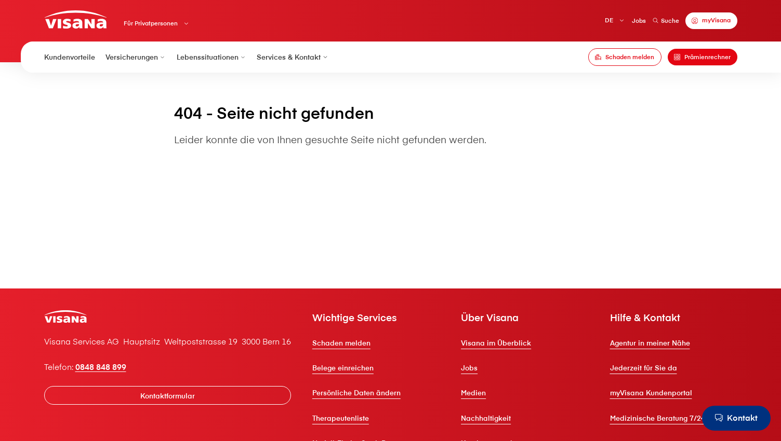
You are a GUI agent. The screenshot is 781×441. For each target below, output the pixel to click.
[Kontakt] (736, 418)
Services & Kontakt (293, 56)
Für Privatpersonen (151, 23)
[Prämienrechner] (702, 57)
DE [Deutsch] (609, 20)
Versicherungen (135, 56)
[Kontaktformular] (167, 395)
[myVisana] (711, 20)
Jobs (639, 20)
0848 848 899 (100, 367)
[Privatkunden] (75, 19)
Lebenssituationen (212, 56)
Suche (666, 20)
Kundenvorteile (69, 56)
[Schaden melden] (624, 56)
